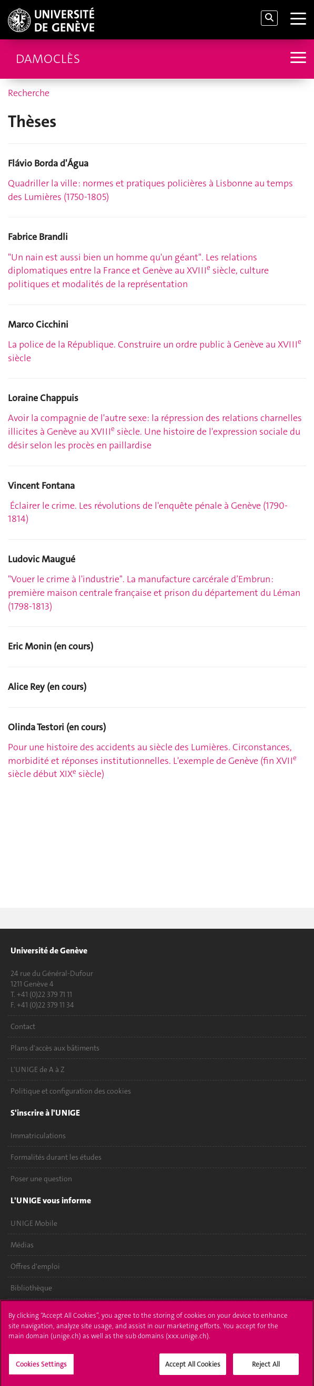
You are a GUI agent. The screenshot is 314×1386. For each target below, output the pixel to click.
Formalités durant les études (56, 1157)
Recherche (28, 93)
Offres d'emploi (35, 1266)
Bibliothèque (31, 1288)
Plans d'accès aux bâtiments (55, 1048)
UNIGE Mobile (34, 1223)
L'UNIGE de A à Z (38, 1069)
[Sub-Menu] (297, 58)
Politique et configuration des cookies (71, 1091)
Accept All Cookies (192, 1368)
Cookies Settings (41, 1368)
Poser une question (41, 1178)
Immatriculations (38, 1135)
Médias (22, 1245)
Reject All (266, 1368)
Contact (23, 1026)
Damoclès (48, 58)
